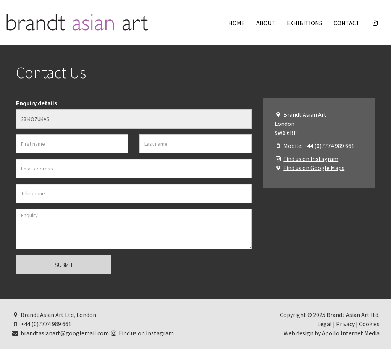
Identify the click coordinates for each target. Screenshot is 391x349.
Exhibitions (304, 23)
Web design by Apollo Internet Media (332, 333)
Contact (347, 23)
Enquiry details (36, 103)
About (265, 23)
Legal (324, 324)
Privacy (345, 324)
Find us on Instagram (310, 158)
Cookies (369, 324)
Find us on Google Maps (313, 168)
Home (236, 23)
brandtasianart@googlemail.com (60, 333)
